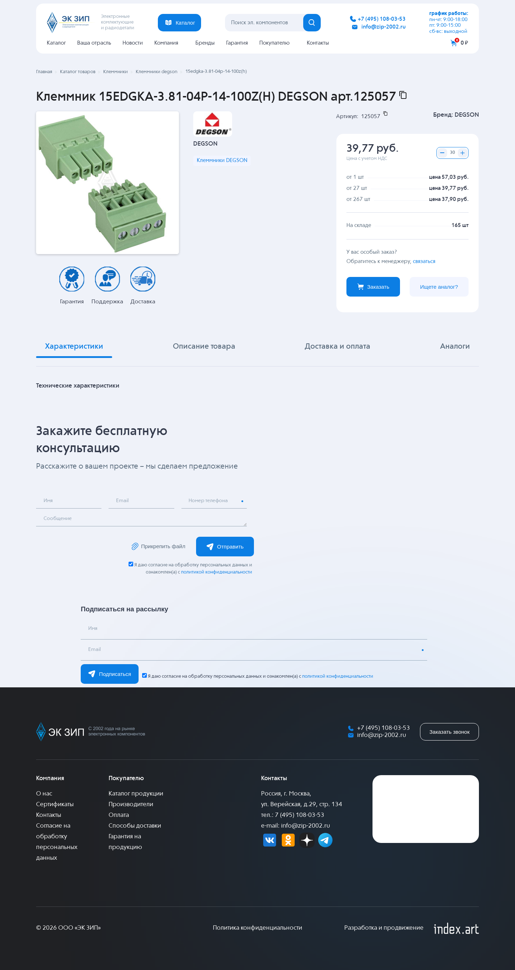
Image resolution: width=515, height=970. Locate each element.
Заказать (373, 286)
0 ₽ (464, 43)
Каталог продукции (136, 794)
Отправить (225, 546)
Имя (49, 501)
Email (122, 501)
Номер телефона (210, 501)
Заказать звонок (449, 732)
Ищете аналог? (439, 287)
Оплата (119, 815)
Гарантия (237, 43)
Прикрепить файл (158, 546)
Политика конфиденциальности (257, 928)
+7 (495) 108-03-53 (382, 19)
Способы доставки (135, 826)
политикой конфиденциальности (216, 572)
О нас (44, 794)
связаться (424, 261)
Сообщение (59, 519)
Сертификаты (55, 805)
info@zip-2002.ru (383, 27)
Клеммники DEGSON (222, 161)
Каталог (56, 43)
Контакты (318, 43)
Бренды (205, 43)
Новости (132, 43)
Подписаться (109, 673)
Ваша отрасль (94, 43)
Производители (131, 805)
